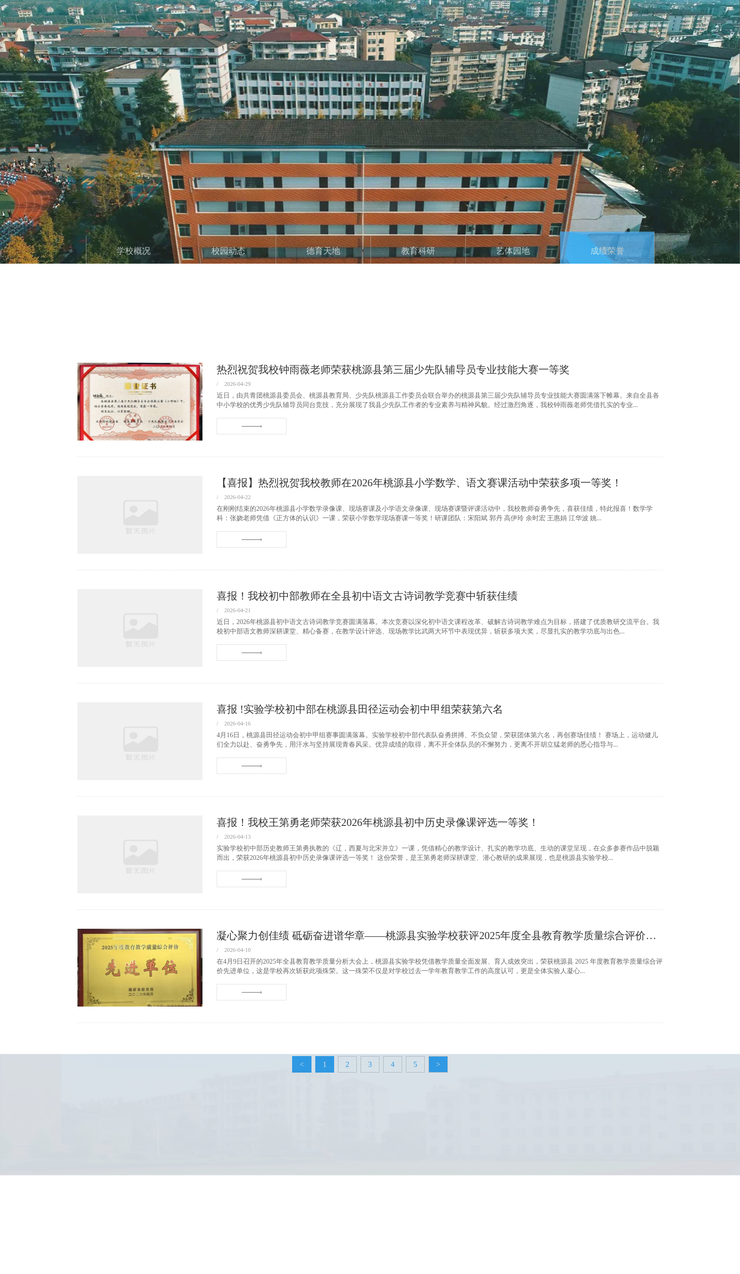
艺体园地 (513, 254)
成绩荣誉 (607, 254)
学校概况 (134, 254)
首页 (585, 287)
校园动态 (228, 254)
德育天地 (323, 254)
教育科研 (418, 254)
